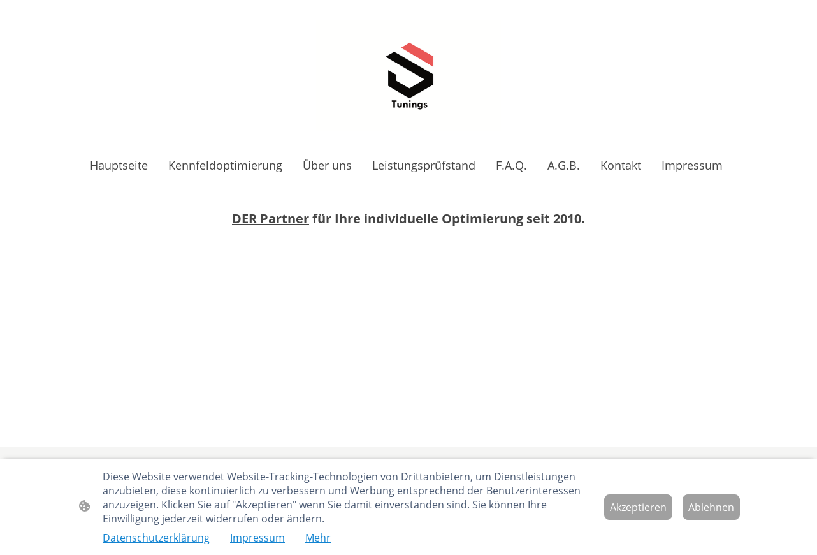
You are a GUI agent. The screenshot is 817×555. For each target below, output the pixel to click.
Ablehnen (711, 507)
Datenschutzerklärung (156, 538)
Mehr (318, 538)
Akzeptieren (638, 507)
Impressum (257, 538)
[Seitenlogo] (408, 75)
